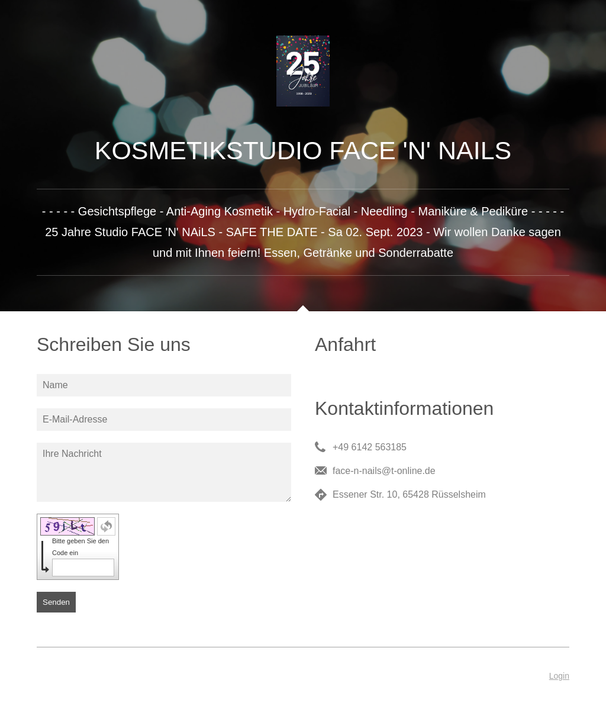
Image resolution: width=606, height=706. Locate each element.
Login (559, 676)
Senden (56, 602)
